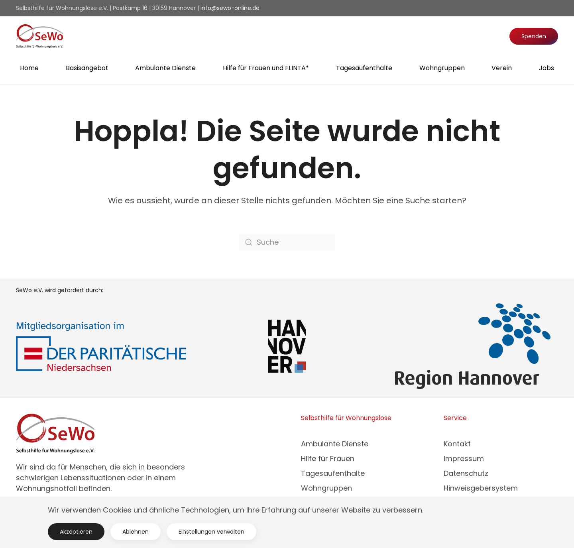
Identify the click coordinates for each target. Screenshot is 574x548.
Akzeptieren (76, 532)
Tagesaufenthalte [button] (364, 68)
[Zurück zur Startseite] (39, 36)
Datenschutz (466, 473)
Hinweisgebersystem (481, 488)
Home (29, 68)
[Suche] (287, 242)
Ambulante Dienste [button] (165, 68)
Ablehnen (135, 532)
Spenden (533, 36)
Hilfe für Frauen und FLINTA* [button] (266, 68)
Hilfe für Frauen (327, 459)
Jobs (546, 68)
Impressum (464, 459)
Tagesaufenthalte (333, 473)
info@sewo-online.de (230, 8)
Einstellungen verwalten (211, 532)
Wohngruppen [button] (442, 68)
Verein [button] (501, 68)
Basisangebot (87, 68)
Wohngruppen (326, 488)
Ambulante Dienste (334, 444)
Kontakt (457, 444)
